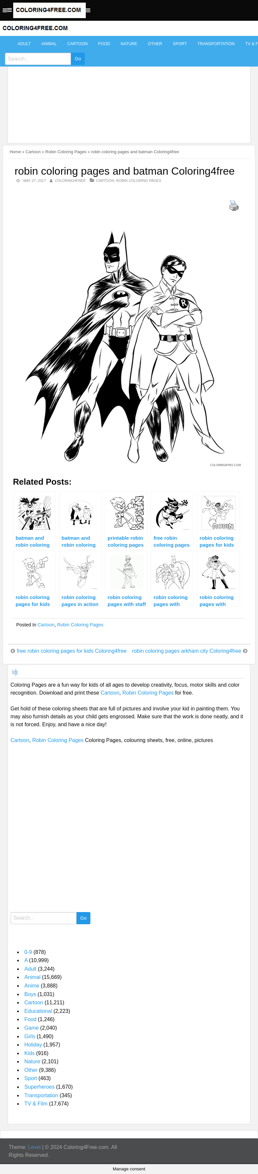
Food (104, 44)
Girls (29, 1036)
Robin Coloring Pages (65, 151)
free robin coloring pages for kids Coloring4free (72, 651)
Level (34, 1147)
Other (155, 44)
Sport (180, 44)
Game (31, 1028)
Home (15, 151)
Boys (30, 994)
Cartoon (77, 44)
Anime (31, 985)
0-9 (28, 952)
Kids (29, 1053)
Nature (129, 44)
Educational (38, 1011)
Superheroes (39, 1087)
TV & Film (36, 1103)
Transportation (216, 44)
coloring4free (70, 181)
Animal (48, 44)
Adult (24, 44)
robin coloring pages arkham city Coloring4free (186, 651)
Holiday (33, 1044)
